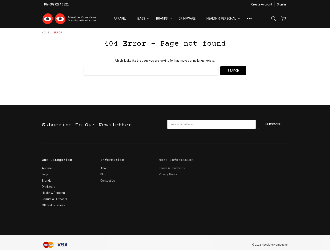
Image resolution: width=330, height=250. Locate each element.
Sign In (281, 4)
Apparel (122, 18)
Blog (103, 174)
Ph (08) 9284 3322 (56, 4)
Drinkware (189, 18)
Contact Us (107, 180)
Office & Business (53, 205)
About (104, 168)
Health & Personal (223, 18)
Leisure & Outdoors (54, 199)
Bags (143, 18)
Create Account (261, 4)
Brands (164, 18)
